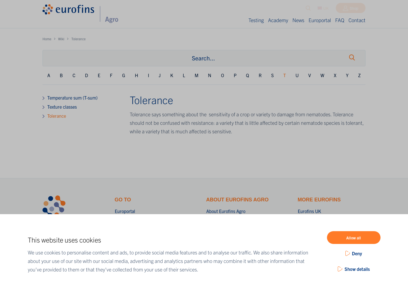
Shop (354, 9)
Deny (357, 253)
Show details (357, 269)
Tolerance (56, 116)
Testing (256, 20)
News (298, 20)
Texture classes (62, 106)
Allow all (353, 237)
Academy (278, 20)
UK (323, 9)
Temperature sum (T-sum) (72, 97)
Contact (357, 20)
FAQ (339, 20)
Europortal (320, 20)
